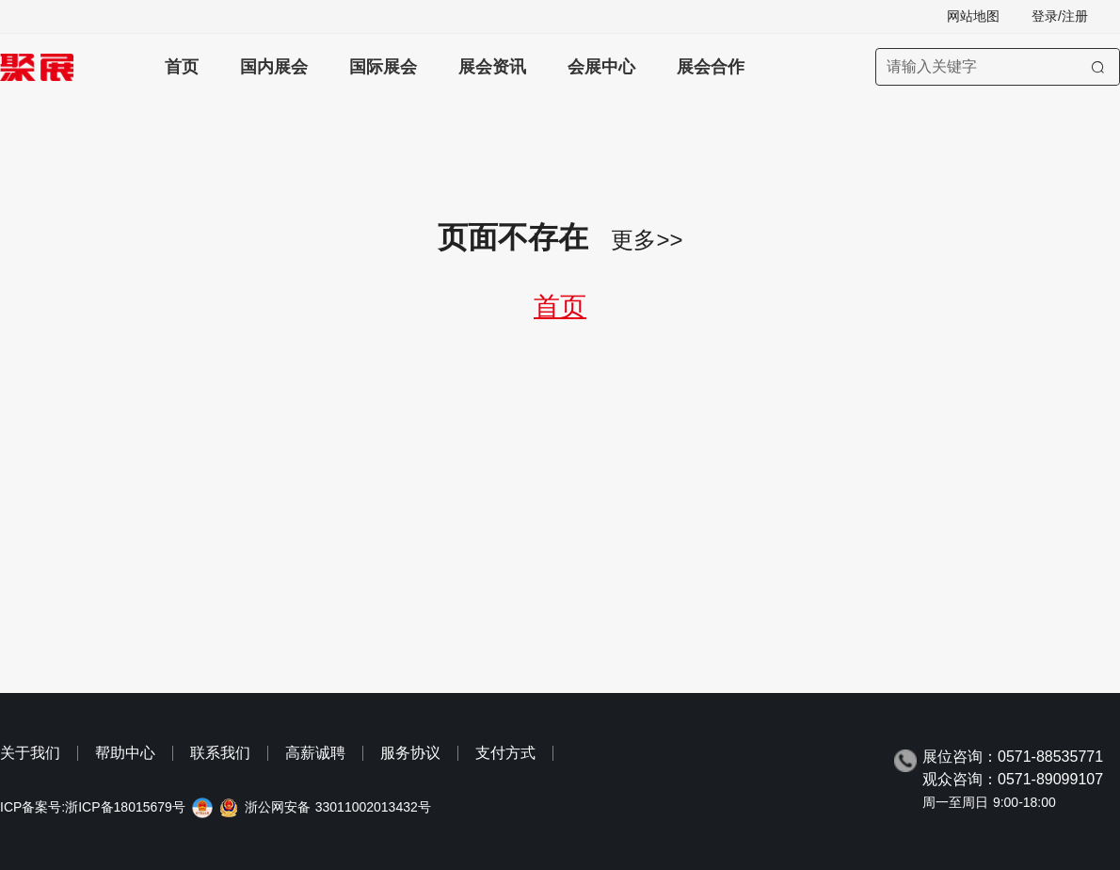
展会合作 (710, 66)
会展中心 (601, 66)
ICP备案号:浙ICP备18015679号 (92, 807)
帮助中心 (125, 753)
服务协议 (410, 753)
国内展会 (274, 66)
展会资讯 (492, 66)
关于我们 (30, 753)
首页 (182, 66)
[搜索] (1098, 67)
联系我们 (220, 753)
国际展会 (383, 66)
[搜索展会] (998, 67)
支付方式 (505, 753)
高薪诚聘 (315, 753)
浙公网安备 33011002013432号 (338, 807)
